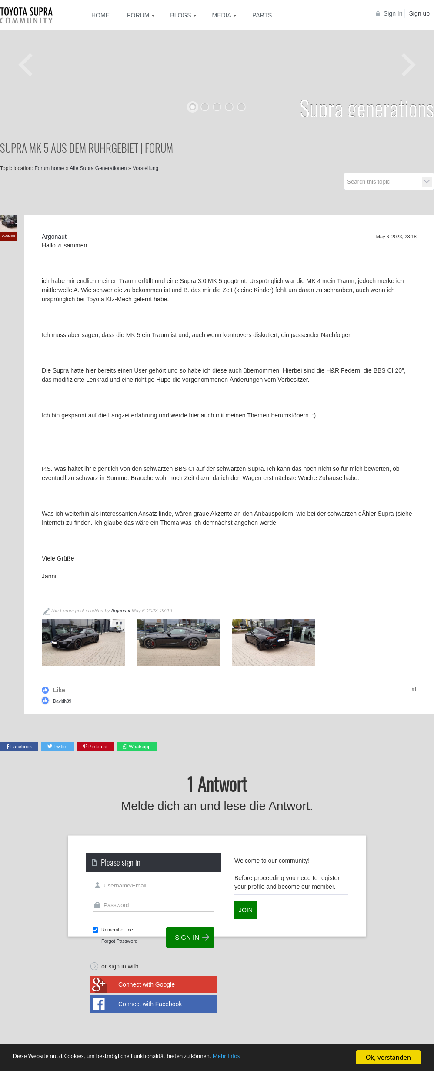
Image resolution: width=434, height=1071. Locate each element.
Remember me (117, 929)
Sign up (419, 13)
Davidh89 (62, 701)
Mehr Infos (270, 1058)
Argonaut (120, 610)
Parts (262, 15)
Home (100, 15)
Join (246, 910)
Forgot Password (119, 941)
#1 (414, 689)
